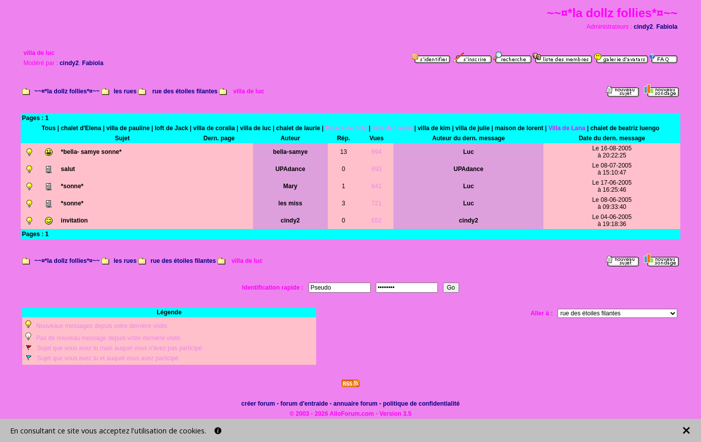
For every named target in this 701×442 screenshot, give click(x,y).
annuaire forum (355, 403)
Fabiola (666, 26)
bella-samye (290, 151)
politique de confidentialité (421, 403)
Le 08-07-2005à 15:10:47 (612, 169)
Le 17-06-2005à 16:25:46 (612, 186)
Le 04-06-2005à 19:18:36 (612, 220)
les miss (290, 203)
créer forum (258, 403)
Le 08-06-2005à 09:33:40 (612, 203)
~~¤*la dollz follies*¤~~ (66, 91)
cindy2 (643, 26)
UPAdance (290, 169)
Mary (290, 186)
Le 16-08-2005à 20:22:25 (612, 152)
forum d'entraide (304, 403)
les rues (125, 91)
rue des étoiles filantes (184, 91)
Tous (48, 128)
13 (343, 151)
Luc (468, 151)
